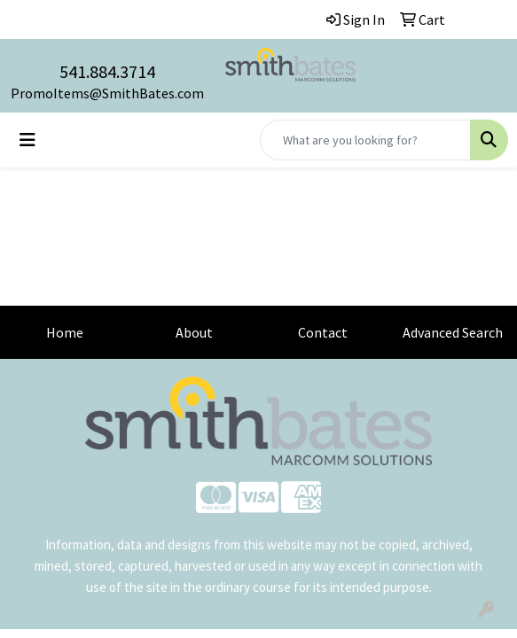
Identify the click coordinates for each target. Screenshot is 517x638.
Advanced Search (453, 332)
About (194, 332)
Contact (323, 332)
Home (64, 332)
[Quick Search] (365, 140)
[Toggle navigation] (27, 140)
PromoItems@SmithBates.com (107, 93)
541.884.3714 (107, 71)
